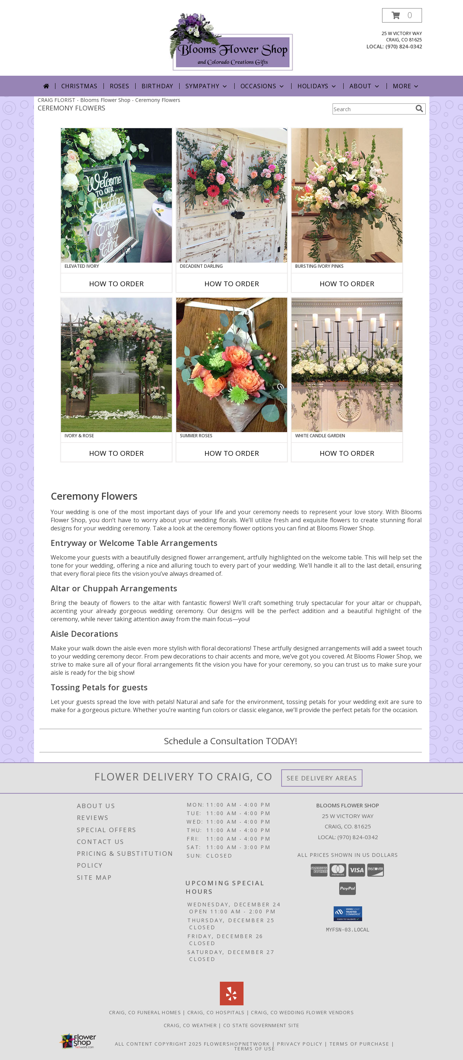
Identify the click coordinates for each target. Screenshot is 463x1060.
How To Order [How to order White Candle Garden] (347, 453)
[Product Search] (372, 109)
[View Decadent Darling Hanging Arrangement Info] (231, 195)
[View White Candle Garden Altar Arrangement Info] (347, 365)
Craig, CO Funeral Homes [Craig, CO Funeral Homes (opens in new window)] (145, 1012)
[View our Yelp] (232, 1003)
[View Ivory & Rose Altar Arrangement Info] (116, 365)
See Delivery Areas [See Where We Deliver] (322, 778)
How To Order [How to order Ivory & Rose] (116, 453)
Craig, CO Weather (190, 1025)
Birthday (157, 86)
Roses (119, 86)
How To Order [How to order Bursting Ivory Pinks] (347, 283)
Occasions (263, 86)
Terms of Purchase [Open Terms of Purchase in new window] (359, 1043)
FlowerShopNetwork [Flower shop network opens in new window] (237, 1043)
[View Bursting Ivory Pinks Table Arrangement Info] (347, 195)
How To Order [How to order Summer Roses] (231, 453)
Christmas (79, 86)
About (365, 86)
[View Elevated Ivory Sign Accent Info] (116, 195)
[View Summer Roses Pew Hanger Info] (231, 365)
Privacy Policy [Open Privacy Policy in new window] (300, 1043)
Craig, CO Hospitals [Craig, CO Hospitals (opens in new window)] (216, 1012)
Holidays (317, 86)
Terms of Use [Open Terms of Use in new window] (254, 1048)
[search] (419, 109)
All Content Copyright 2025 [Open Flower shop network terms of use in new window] (158, 1043)
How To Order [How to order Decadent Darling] (231, 283)
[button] (402, 15)
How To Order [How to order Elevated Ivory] (116, 283)
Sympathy (206, 86)
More (406, 86)
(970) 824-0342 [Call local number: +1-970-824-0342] (403, 46)
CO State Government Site (261, 1025)
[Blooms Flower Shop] (231, 41)
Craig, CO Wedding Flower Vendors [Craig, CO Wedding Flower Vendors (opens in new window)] (302, 1012)
